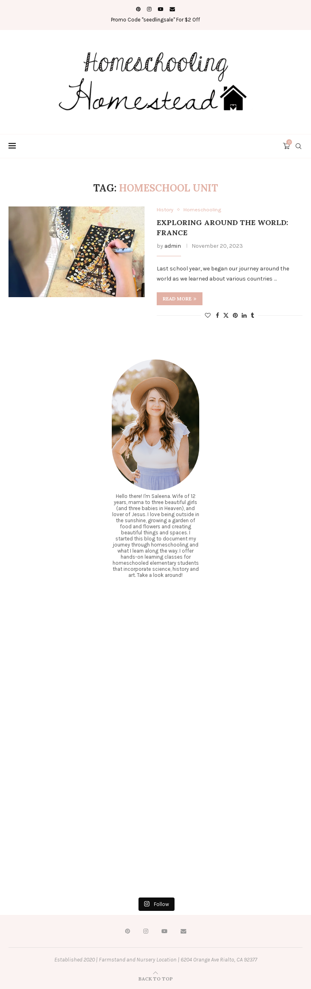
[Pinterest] (138, 9)
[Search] (298, 146)
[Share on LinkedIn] (244, 315)
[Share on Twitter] (226, 315)
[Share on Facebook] (217, 315)
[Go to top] (155, 978)
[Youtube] (160, 9)
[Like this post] (208, 315)
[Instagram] (149, 9)
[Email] (172, 9)
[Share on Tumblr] (252, 315)
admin (172, 245)
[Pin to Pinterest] (235, 315)
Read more (179, 299)
